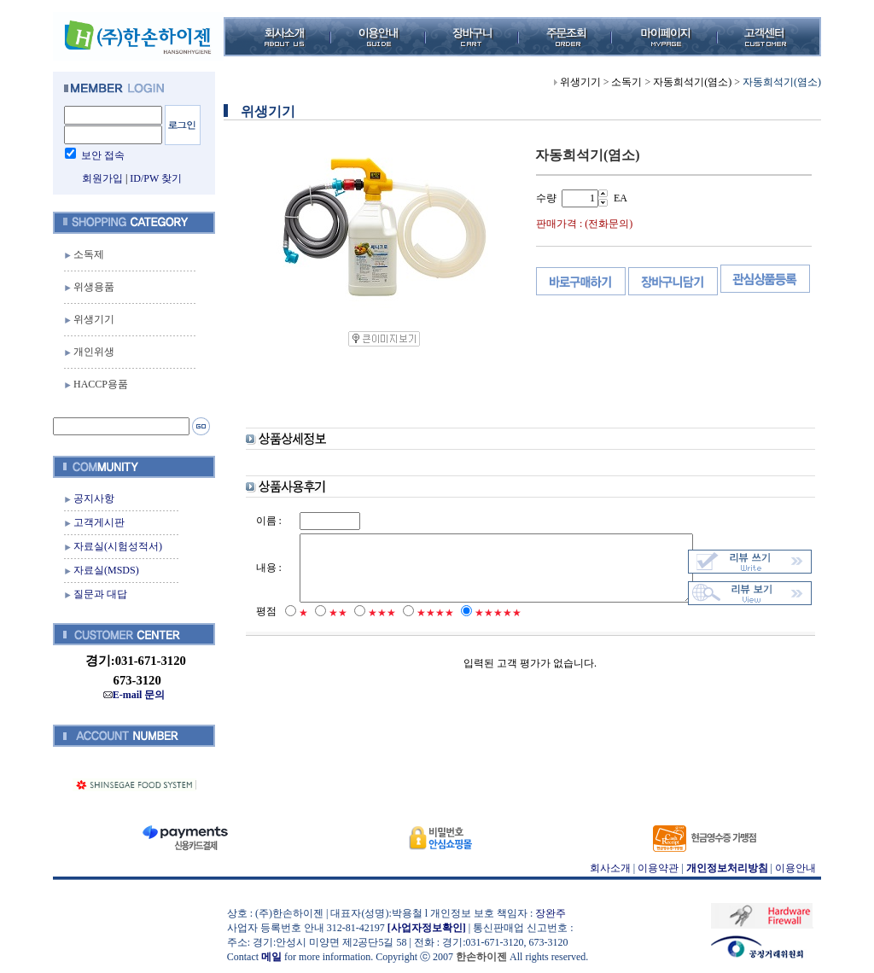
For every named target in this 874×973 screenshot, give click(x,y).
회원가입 (97, 178)
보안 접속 (98, 155)
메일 (267, 957)
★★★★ (424, 629)
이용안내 (791, 868)
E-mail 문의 (129, 695)
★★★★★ (486, 629)
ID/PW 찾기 (151, 178)
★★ (327, 629)
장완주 (546, 913)
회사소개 (605, 868)
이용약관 (653, 868)
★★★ (371, 629)
